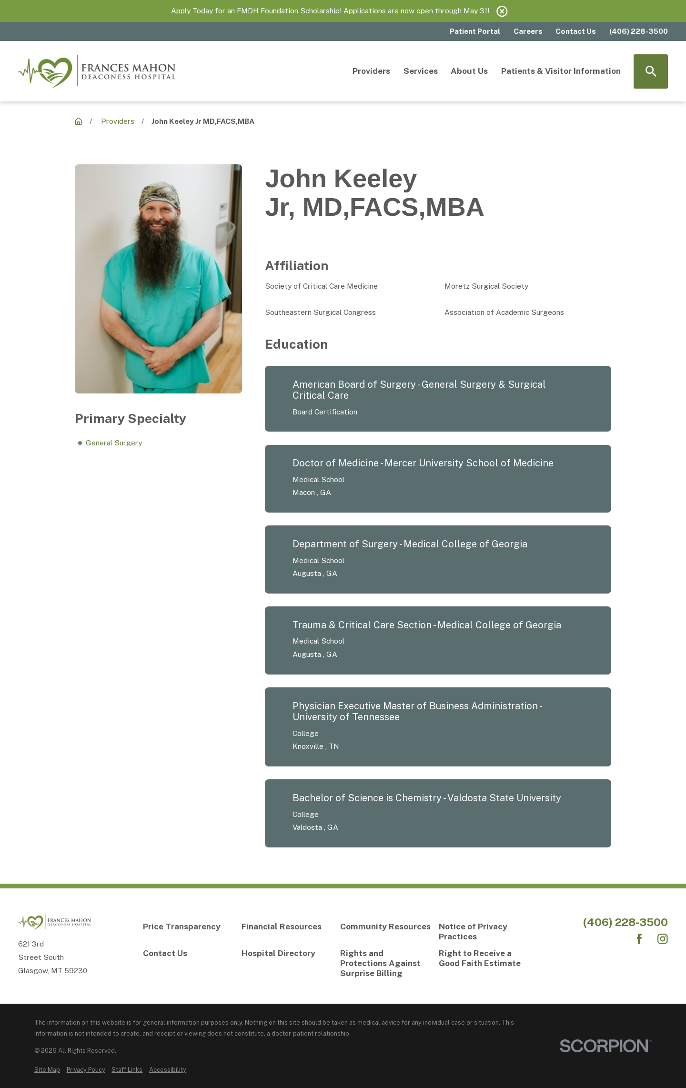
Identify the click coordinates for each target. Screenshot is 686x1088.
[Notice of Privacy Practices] (485, 932)
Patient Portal (475, 31)
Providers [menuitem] (371, 71)
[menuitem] (47, 1069)
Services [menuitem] (421, 71)
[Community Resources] (386, 927)
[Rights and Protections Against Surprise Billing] (386, 963)
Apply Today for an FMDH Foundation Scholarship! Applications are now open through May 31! (330, 10)
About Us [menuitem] (469, 71)
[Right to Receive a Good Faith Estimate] (485, 958)
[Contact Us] (189, 953)
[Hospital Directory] (287, 953)
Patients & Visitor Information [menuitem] (561, 71)
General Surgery (114, 442)
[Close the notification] (501, 11)
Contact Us (575, 31)
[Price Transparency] (189, 927)
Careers (528, 31)
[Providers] (78, 121)
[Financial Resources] (287, 927)
